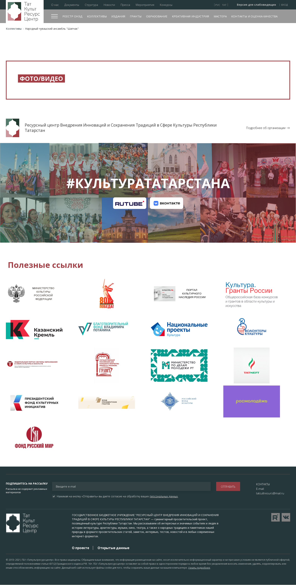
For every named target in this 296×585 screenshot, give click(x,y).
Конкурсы (166, 5)
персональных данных (164, 496)
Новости (109, 5)
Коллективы (97, 16)
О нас (55, 5)
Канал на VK (166, 203)
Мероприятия (145, 5)
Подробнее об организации (265, 128)
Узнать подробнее (199, 567)
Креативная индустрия (190, 16)
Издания (118, 16)
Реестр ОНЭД (72, 16)
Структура (91, 5)
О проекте (80, 548)
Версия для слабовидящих (256, 4)
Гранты (136, 16)
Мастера (220, 16)
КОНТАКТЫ (263, 484)
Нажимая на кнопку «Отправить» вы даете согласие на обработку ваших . (117, 496)
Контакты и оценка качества (254, 16)
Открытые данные (113, 548)
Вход (284, 4)
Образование (156, 16)
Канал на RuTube (129, 203)
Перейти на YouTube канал (275, 517)
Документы (71, 5)
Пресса (125, 5)
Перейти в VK (286, 517)
